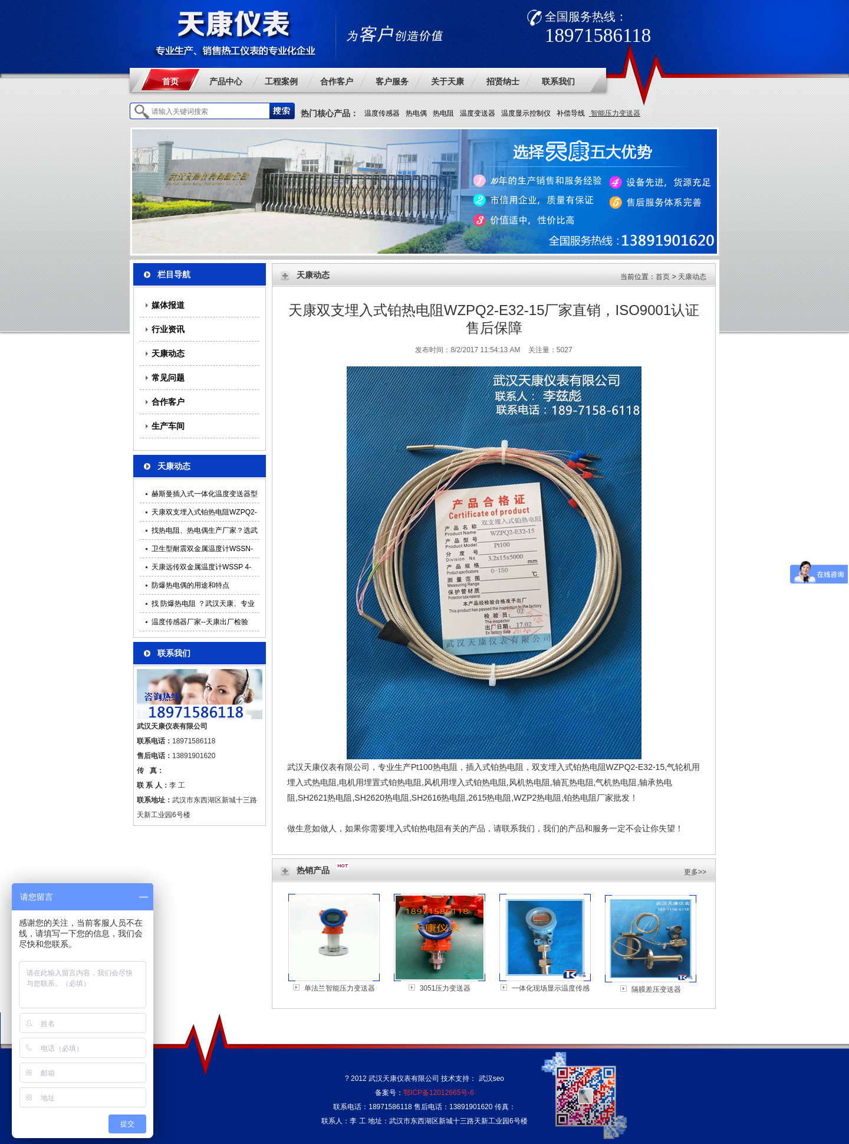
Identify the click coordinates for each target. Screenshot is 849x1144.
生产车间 (168, 426)
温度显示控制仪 (526, 113)
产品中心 (225, 81)
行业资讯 (168, 329)
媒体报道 (168, 305)
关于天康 (447, 81)
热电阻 (443, 113)
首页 (170, 81)
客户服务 (392, 81)
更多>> (695, 872)
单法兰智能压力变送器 (339, 988)
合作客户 (336, 81)
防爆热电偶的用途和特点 (190, 585)
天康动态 (168, 353)
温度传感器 (382, 113)
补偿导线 (571, 113)
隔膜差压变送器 (656, 989)
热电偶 (416, 113)
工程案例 (281, 81)
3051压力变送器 (445, 988)
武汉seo (491, 1078)
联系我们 (558, 81)
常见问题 (168, 377)
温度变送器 (477, 113)
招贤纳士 (502, 81)
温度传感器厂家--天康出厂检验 (200, 622)
